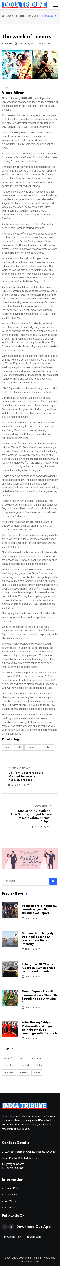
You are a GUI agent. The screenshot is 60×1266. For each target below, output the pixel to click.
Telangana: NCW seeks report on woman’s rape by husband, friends (38, 968)
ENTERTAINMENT (28, 16)
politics (38, 1065)
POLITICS (48, 747)
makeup (24, 1072)
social (37, 1072)
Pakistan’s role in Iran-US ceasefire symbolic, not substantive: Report (39, 910)
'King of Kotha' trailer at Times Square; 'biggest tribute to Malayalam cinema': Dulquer (30, 816)
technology (37, 1058)
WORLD (18, 747)
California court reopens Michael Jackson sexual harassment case (25, 777)
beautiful (9, 1058)
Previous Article (19, 768)
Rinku (8, 43)
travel (22, 1058)
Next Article (43, 806)
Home (6, 16)
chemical (9, 1065)
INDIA (6, 747)
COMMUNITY (33, 747)
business (8, 1072)
